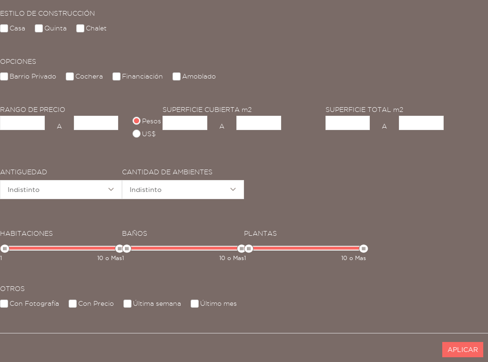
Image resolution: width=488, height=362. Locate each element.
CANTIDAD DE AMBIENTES (167, 172)
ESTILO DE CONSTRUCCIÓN (47, 13)
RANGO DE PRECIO (32, 109)
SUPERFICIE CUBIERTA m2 (207, 109)
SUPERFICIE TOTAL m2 (364, 109)
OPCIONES (18, 61)
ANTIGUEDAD (23, 172)
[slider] (5, 248)
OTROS (12, 288)
